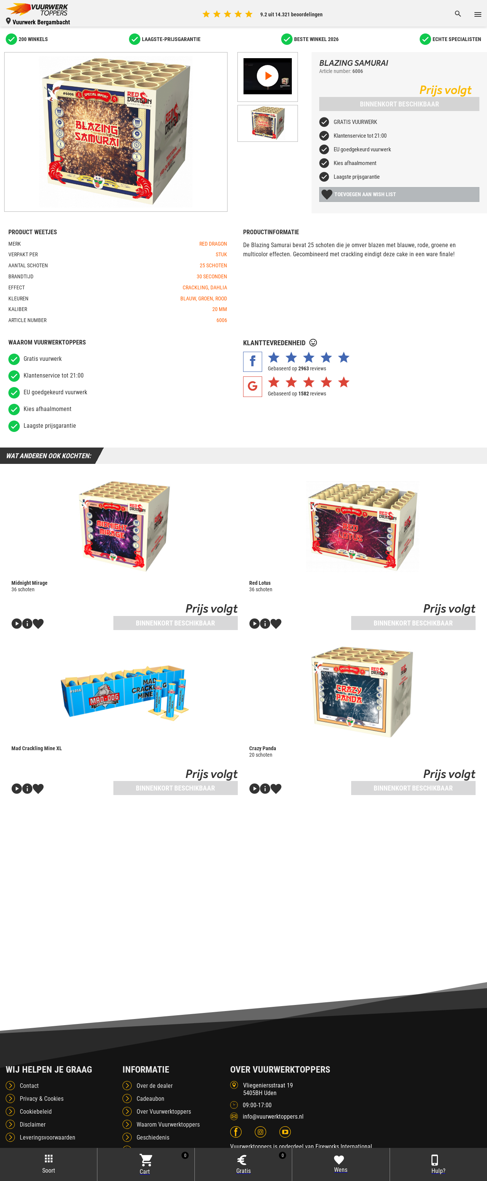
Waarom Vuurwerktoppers (168, 1124)
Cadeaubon (150, 1098)
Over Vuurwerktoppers (164, 1111)
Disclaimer (33, 1124)
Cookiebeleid (36, 1111)
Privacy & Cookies (42, 1098)
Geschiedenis (153, 1137)
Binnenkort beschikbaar (399, 104)
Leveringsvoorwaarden (47, 1137)
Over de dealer (155, 1085)
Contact (29, 1085)
